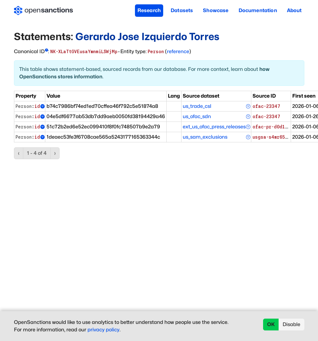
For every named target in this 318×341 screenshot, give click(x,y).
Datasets (182, 10)
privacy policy (103, 330)
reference (178, 51)
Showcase (215, 10)
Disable (291, 324)
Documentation (258, 10)
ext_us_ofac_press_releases (214, 127)
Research (149, 10)
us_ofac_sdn (197, 116)
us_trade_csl (197, 106)
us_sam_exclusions (205, 137)
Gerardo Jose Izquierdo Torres (147, 36)
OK (271, 324)
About (294, 10)
